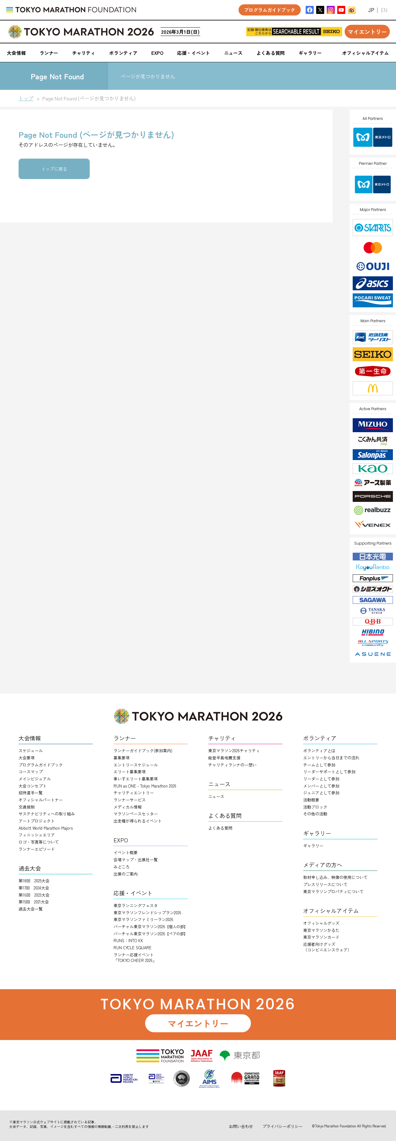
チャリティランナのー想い (232, 765)
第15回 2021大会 (34, 902)
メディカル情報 (128, 807)
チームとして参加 (319, 765)
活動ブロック (315, 807)
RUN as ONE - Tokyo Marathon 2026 (145, 786)
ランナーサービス (130, 800)
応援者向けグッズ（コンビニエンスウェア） (327, 947)
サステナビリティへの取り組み (47, 814)
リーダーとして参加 (321, 779)
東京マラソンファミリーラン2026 (143, 919)
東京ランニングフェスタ (136, 905)
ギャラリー (313, 846)
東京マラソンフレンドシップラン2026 (147, 912)
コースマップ (31, 772)
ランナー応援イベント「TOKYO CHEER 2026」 (135, 957)
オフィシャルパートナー (41, 800)
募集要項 (122, 758)
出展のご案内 (126, 874)
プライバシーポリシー (282, 1126)
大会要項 (27, 758)
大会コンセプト (33, 786)
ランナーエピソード (37, 849)
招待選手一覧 (31, 793)
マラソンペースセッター (136, 814)
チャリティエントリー (134, 793)
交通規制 (27, 807)
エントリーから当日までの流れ (331, 758)
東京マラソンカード (321, 937)
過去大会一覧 (31, 909)
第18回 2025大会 (34, 881)
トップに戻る (54, 169)
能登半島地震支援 (224, 758)
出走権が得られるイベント (138, 821)
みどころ (122, 867)
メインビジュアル (35, 779)
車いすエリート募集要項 (136, 779)
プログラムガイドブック (41, 765)
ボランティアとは (319, 750)
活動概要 (311, 800)
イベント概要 (126, 852)
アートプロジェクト (37, 821)
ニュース (216, 796)
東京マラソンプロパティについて (333, 891)
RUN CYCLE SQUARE (133, 947)
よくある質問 (220, 828)
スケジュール (31, 750)
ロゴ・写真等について (39, 842)
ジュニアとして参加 (321, 793)
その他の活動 (315, 814)
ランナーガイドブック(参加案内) (143, 750)
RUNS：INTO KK (128, 940)
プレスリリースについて (325, 884)
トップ (26, 98)
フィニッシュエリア (37, 835)
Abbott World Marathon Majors (46, 828)
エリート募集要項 (130, 772)
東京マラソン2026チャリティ (234, 750)
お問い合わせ (241, 1126)
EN (384, 10)
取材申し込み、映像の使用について (335, 877)
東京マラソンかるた (321, 930)
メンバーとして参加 (321, 786)
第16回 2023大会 (34, 895)
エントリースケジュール (136, 765)
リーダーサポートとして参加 (329, 772)
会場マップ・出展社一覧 (136, 859)
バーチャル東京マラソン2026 (150, 926)
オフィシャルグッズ (321, 923)
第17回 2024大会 (34, 888)
